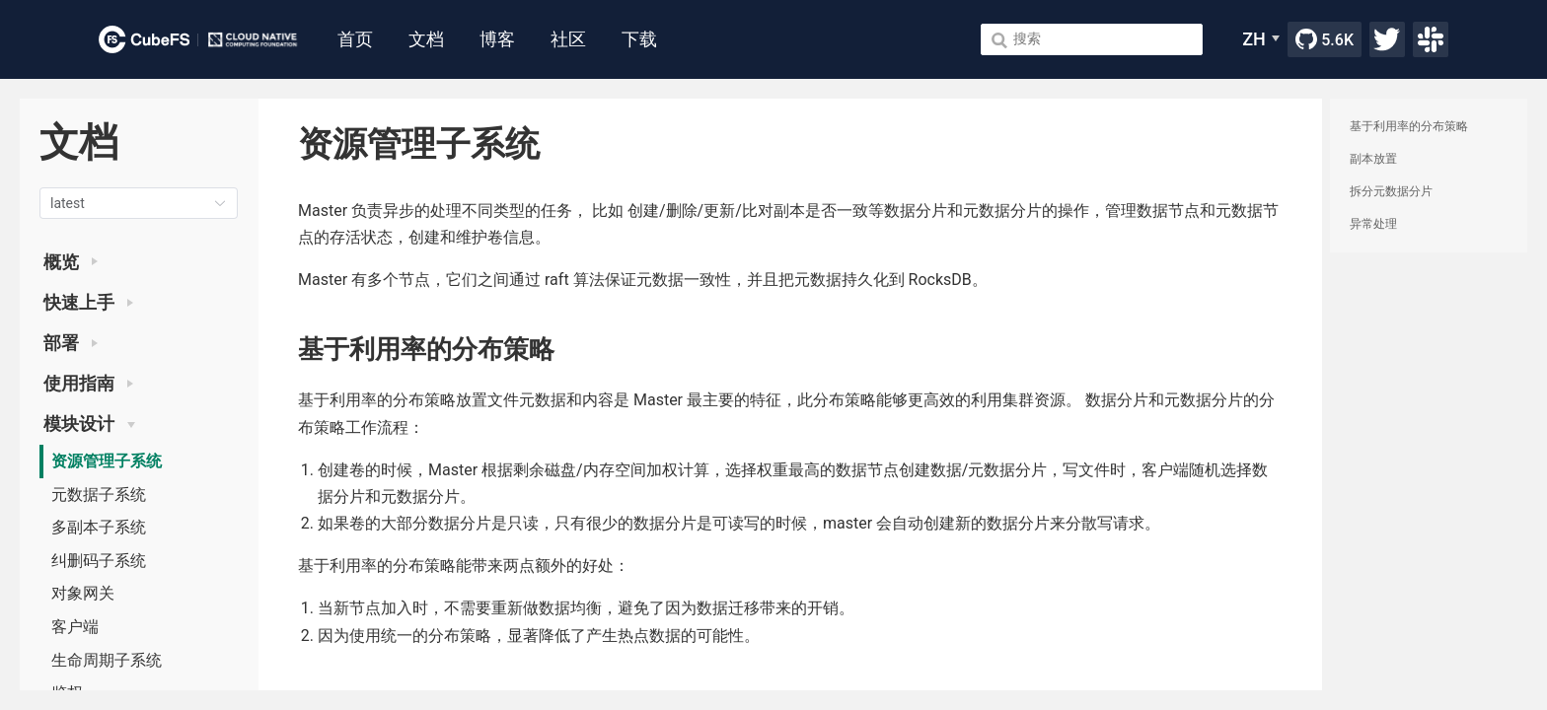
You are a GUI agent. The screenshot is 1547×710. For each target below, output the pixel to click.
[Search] (1092, 39)
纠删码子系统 (98, 560)
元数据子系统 (98, 494)
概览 (70, 262)
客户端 (75, 626)
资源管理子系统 (106, 461)
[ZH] (1261, 39)
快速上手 (88, 303)
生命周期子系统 (106, 660)
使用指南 (88, 383)
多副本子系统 (98, 527)
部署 (70, 343)
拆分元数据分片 (1391, 191)
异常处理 (1373, 224)
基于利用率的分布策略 (1409, 126)
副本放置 (1373, 159)
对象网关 (82, 593)
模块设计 (89, 424)
